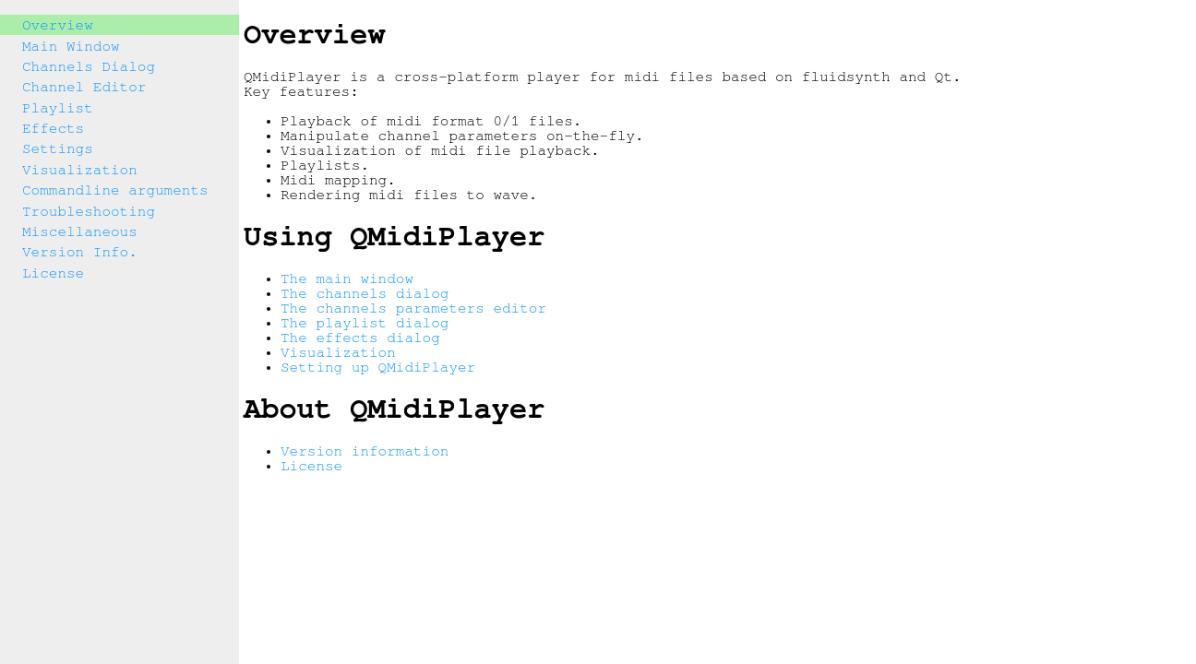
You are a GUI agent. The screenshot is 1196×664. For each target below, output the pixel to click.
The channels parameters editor (413, 308)
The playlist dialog (364, 322)
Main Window (71, 46)
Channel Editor (84, 86)
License (53, 273)
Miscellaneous (80, 231)
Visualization (80, 169)
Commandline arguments (115, 190)
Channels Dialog (88, 66)
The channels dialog (364, 293)
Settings (57, 148)
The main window (347, 278)
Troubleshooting (88, 211)
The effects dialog (360, 337)
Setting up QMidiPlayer (378, 367)
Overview (57, 25)
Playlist (57, 108)
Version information (364, 451)
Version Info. (80, 251)
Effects (53, 128)
